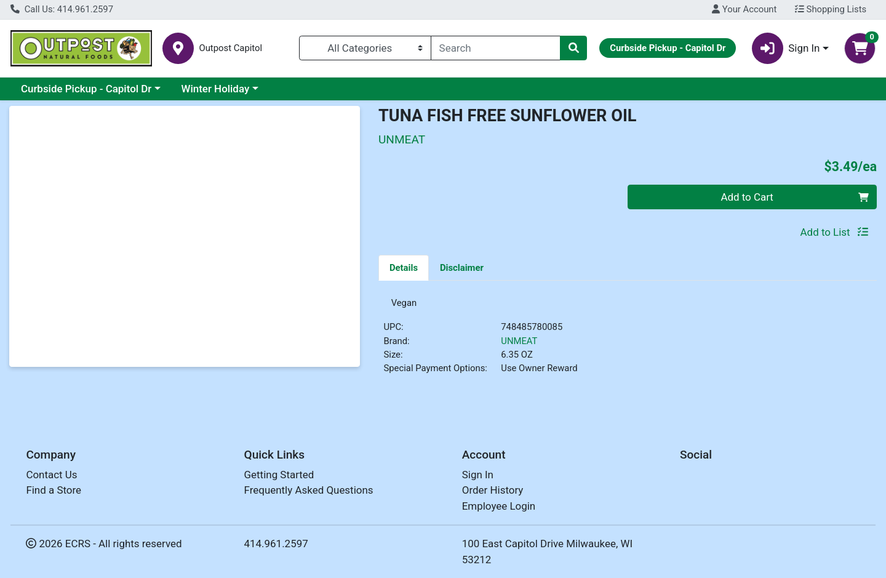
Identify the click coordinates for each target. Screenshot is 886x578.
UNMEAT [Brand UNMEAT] (519, 345)
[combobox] (496, 48)
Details (403, 267)
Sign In (477, 474)
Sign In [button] (786, 48)
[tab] (403, 267)
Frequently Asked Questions (308, 490)
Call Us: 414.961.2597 (61, 9)
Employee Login (498, 506)
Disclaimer (462, 267)
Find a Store (53, 490)
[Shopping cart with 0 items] (860, 48)
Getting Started (279, 474)
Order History (493, 490)
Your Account (744, 9)
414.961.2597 (276, 543)
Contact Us (51, 474)
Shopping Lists (830, 9)
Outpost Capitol (230, 48)
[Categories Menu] (365, 48)
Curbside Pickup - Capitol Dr (86, 88)
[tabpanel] (627, 343)
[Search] (496, 48)
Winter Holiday (216, 88)
